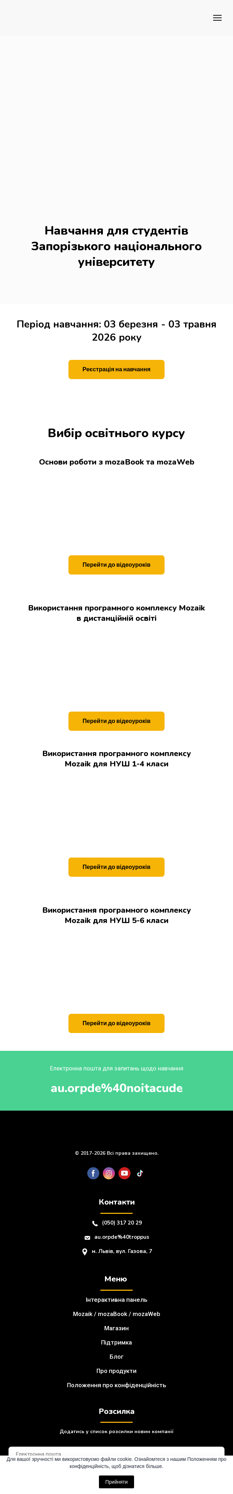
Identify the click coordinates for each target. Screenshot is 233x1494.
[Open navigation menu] (217, 18)
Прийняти (116, 1482)
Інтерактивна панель (117, 1299)
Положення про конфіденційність (116, 1385)
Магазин (116, 1328)
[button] (116, 369)
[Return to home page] (30, 18)
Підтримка (116, 1342)
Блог (117, 1356)
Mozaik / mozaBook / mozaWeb (116, 1313)
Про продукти (116, 1370)
